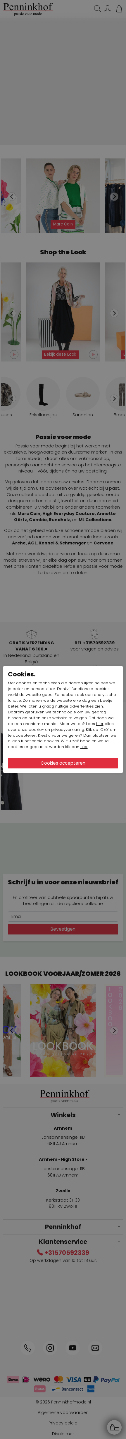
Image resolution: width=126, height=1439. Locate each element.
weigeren (71, 735)
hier (99, 723)
